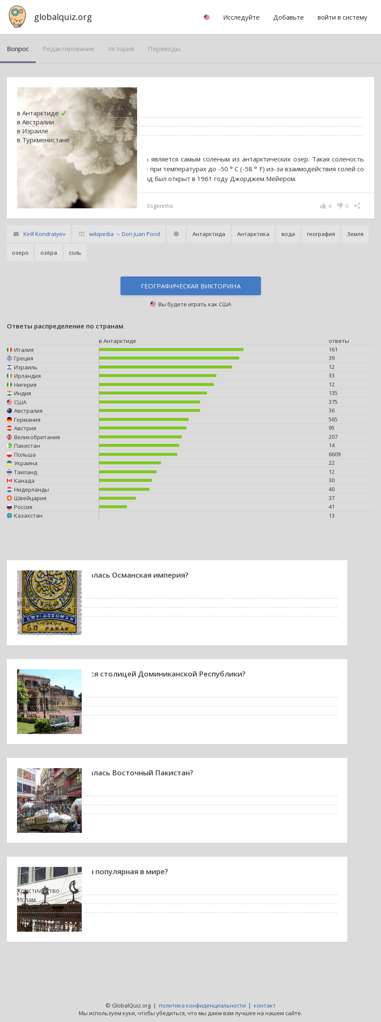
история (121, 48)
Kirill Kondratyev (44, 253)
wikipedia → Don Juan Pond (124, 253)
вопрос (18, 48)
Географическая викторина (191, 305)
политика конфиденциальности (202, 1005)
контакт (265, 1005)
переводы (164, 48)
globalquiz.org (63, 17)
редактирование (69, 48)
